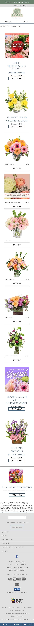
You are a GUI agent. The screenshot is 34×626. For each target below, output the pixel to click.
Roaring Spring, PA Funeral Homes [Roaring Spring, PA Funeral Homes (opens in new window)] (13, 607)
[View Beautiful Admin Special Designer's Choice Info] (17, 379)
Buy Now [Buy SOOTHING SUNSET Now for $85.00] (17, 283)
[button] (17, 589)
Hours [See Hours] (28, 624)
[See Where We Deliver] (17, 527)
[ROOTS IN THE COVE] (17, 13)
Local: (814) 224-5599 (17, 570)
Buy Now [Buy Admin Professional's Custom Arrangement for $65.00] (17, 78)
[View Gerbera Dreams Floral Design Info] (17, 148)
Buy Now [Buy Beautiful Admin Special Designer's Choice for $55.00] (17, 409)
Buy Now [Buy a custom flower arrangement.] (17, 495)
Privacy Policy (5, 619)
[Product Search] (17, 517)
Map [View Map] (17, 624)
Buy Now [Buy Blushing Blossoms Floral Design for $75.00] (17, 460)
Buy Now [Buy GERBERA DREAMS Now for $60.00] (17, 168)
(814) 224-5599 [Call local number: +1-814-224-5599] (22, 5)
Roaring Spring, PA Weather (13, 613)
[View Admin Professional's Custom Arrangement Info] (17, 45)
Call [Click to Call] (5, 624)
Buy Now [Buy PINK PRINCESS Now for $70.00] (17, 245)
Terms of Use (29, 619)
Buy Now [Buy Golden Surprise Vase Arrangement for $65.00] (17, 126)
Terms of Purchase (17, 619)
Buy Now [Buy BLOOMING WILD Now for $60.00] (17, 322)
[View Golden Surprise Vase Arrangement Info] (17, 100)
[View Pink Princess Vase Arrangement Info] (17, 225)
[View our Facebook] (17, 557)
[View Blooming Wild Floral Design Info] (17, 301)
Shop (8, 21)
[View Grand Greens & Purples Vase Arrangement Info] (17, 340)
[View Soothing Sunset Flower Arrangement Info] (17, 263)
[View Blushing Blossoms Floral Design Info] (17, 430)
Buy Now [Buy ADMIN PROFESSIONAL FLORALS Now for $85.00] (17, 206)
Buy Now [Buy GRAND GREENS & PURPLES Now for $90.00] (17, 360)
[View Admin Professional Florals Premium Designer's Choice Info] (17, 186)
